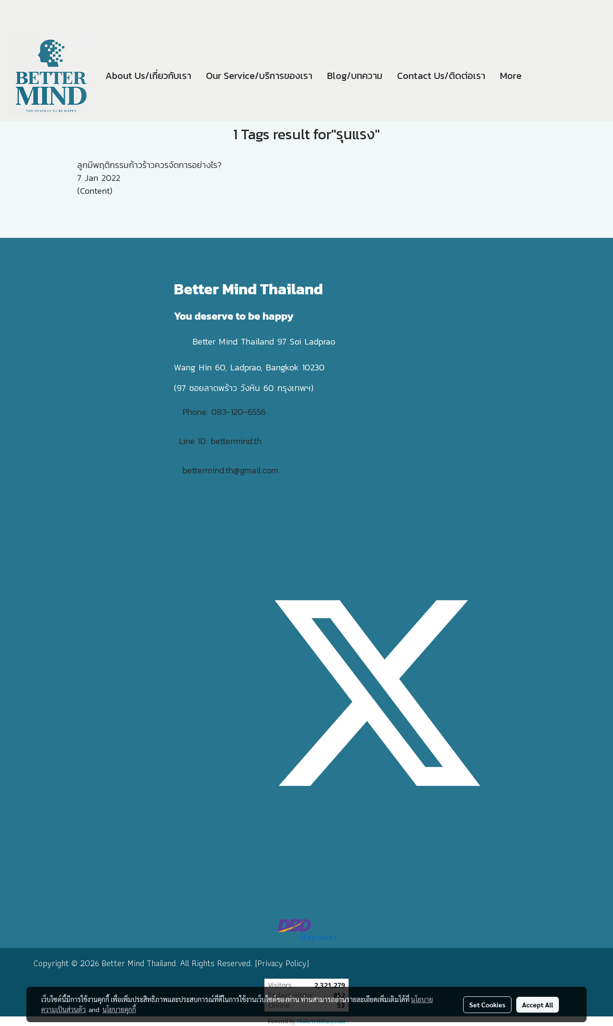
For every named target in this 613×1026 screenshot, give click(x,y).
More (511, 75)
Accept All (537, 1004)
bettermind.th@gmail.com (230, 470)
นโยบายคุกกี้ (119, 1009)
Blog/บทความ (354, 75)
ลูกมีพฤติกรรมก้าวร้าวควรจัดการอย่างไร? (149, 164)
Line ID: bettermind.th (220, 441)
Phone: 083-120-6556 (225, 411)
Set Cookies (487, 1004)
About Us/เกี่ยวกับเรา (148, 75)
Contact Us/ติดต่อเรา (441, 75)
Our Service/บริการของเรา (259, 75)
